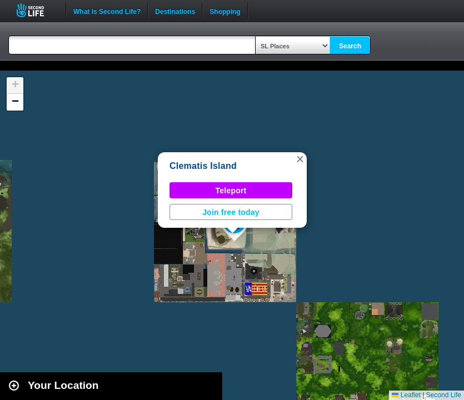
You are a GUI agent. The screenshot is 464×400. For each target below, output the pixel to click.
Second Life (36, 10)
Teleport (231, 190)
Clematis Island (203, 166)
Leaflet (406, 395)
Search (350, 46)
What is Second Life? (107, 10)
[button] (300, 159)
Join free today (231, 212)
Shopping (224, 10)
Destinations (175, 10)
